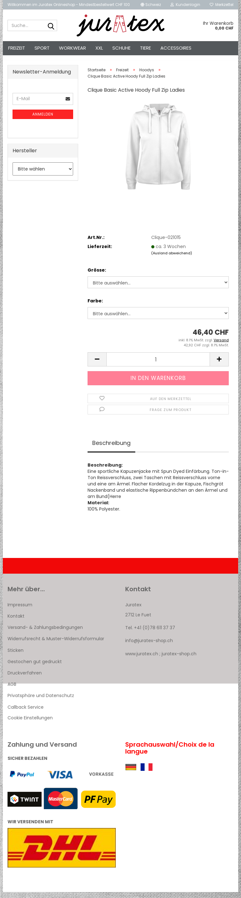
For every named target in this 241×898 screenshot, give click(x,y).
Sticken (16, 656)
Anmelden (42, 119)
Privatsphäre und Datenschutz (41, 701)
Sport (42, 48)
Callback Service (26, 713)
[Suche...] (51, 25)
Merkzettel (221, 4)
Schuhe (121, 48)
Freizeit (16, 48)
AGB (12, 690)
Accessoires (175, 48)
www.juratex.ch (141, 659)
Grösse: (97, 276)
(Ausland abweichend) (171, 258)
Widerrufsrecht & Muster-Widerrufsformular (56, 644)
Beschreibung (111, 448)
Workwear (72, 48)
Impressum (20, 610)
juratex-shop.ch (179, 659)
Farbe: (95, 306)
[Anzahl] (158, 365)
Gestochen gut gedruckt (35, 667)
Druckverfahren (25, 678)
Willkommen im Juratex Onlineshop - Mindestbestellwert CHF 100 (69, 4)
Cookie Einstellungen (30, 723)
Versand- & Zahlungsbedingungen (45, 633)
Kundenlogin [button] (185, 4)
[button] (151, 4)
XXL (99, 48)
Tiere (145, 48)
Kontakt (16, 622)
